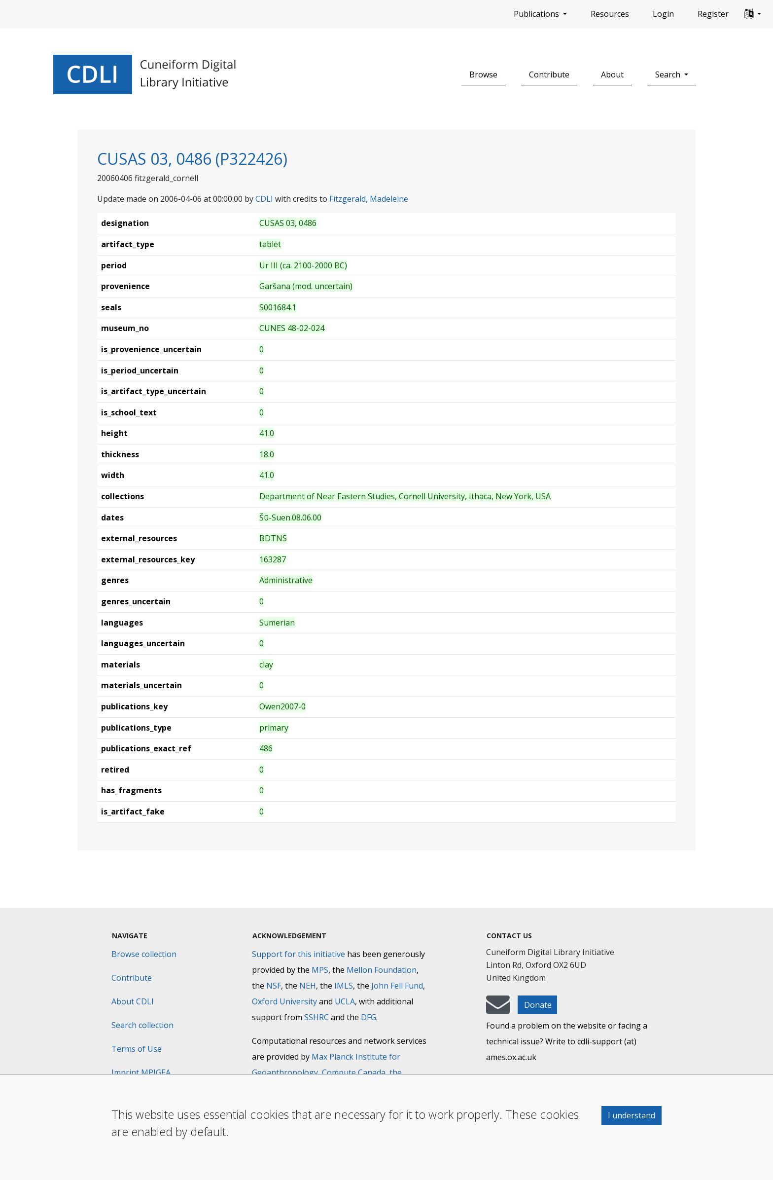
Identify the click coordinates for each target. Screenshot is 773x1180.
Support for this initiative (298, 954)
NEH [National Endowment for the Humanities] (307, 985)
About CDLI (132, 1001)
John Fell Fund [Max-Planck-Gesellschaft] (397, 985)
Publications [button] (537, 13)
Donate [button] (538, 1004)
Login (663, 13)
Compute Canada (354, 1072)
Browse (483, 74)
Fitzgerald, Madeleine (368, 198)
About (612, 74)
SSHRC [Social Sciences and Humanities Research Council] (316, 1017)
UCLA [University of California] (345, 1001)
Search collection (142, 1025)
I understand (631, 1115)
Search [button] (668, 74)
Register (713, 13)
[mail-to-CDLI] (498, 1009)
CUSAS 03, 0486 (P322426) (192, 158)
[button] (752, 14)
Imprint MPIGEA (141, 1072)
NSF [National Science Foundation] (273, 985)
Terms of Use (136, 1048)
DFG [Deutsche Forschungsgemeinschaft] (368, 1017)
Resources (610, 13)
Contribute (549, 74)
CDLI (264, 198)
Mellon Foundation (382, 969)
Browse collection (143, 954)
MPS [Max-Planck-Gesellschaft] (320, 969)
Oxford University (284, 1001)
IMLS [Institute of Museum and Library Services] (343, 985)
